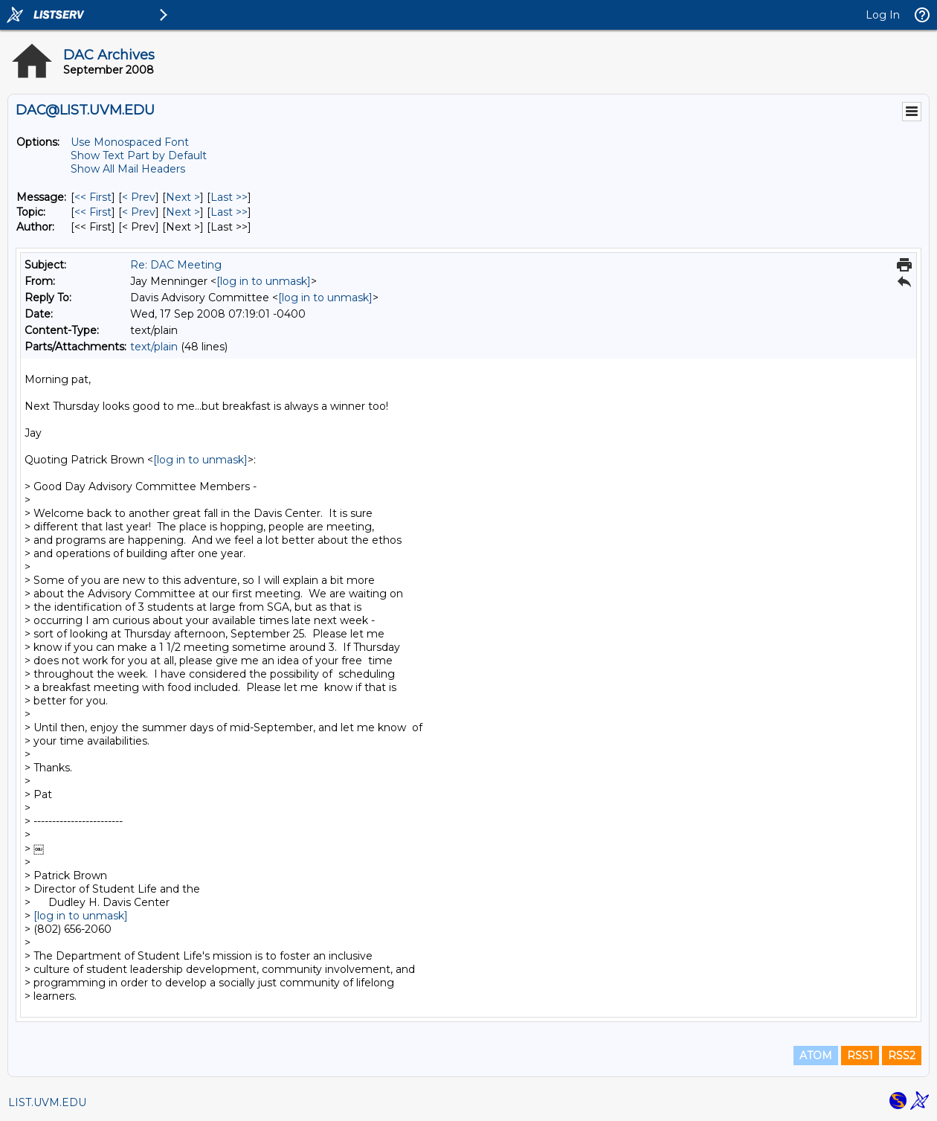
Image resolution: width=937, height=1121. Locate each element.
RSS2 (901, 1055)
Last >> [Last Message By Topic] (229, 212)
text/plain (154, 346)
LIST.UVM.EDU (47, 1102)
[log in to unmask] (263, 281)
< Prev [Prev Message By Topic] (138, 212)
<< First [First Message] (93, 197)
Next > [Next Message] (183, 197)
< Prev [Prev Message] (138, 197)
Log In (883, 15)
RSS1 (860, 1055)
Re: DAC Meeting (176, 265)
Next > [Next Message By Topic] (183, 212)
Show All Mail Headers (128, 169)
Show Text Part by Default (139, 155)
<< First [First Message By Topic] (93, 212)
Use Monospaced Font (130, 142)
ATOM (815, 1055)
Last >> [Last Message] (229, 197)
